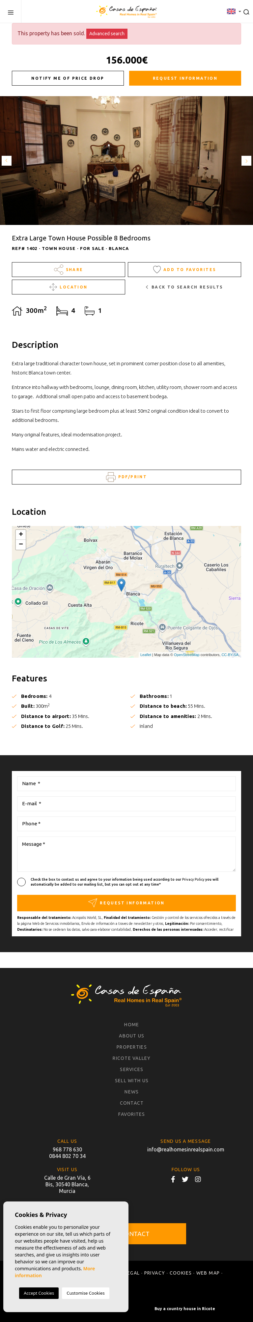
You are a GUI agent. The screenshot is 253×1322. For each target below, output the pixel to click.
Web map (208, 1273)
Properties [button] (132, 1047)
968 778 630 (67, 1149)
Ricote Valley (132, 1058)
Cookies (181, 1273)
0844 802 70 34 (67, 1156)
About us (131, 1035)
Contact (132, 1103)
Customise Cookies (85, 1293)
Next (246, 160)
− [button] (21, 545)
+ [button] (21, 535)
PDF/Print (126, 477)
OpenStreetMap (187, 655)
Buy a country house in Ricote (185, 1309)
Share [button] (68, 269)
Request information (185, 78)
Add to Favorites (184, 269)
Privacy (154, 1273)
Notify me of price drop (67, 78)
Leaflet (145, 655)
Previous (6, 160)
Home (131, 1024)
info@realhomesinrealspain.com (185, 1149)
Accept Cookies (39, 1293)
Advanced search (107, 33)
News (132, 1091)
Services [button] (131, 1069)
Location (68, 287)
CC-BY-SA (230, 655)
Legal (132, 1273)
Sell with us (132, 1080)
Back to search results (184, 287)
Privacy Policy (193, 879)
